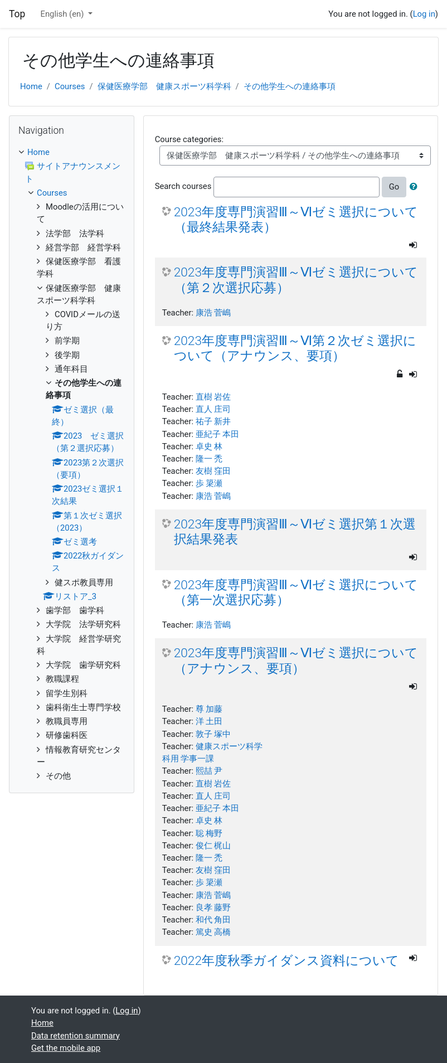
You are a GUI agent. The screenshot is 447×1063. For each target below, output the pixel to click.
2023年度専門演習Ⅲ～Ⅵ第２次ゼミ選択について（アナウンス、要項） (295, 348)
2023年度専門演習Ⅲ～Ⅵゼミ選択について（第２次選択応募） (296, 280)
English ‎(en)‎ (63, 14)
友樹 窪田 (213, 471)
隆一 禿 (209, 459)
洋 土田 (209, 721)
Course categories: (189, 139)
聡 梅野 (209, 833)
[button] (416, 186)
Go (394, 187)
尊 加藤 (209, 709)
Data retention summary (75, 1036)
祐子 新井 (213, 421)
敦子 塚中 (213, 734)
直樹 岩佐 (213, 397)
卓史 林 (209, 446)
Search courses (183, 186)
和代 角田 (213, 920)
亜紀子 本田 (218, 434)
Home (31, 86)
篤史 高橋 (213, 932)
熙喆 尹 (209, 771)
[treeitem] (71, 152)
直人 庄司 (213, 409)
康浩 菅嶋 (213, 313)
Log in (424, 14)
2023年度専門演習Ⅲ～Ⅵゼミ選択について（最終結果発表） (296, 220)
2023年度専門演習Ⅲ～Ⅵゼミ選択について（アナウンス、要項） (296, 660)
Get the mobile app (65, 1048)
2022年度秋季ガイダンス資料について (286, 960)
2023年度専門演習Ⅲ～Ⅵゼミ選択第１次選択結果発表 (295, 532)
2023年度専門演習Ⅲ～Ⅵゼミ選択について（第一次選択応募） (296, 592)
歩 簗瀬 (209, 483)
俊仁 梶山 (213, 846)
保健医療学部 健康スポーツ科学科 (164, 86)
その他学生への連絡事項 (290, 86)
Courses (70, 86)
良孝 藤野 (213, 907)
